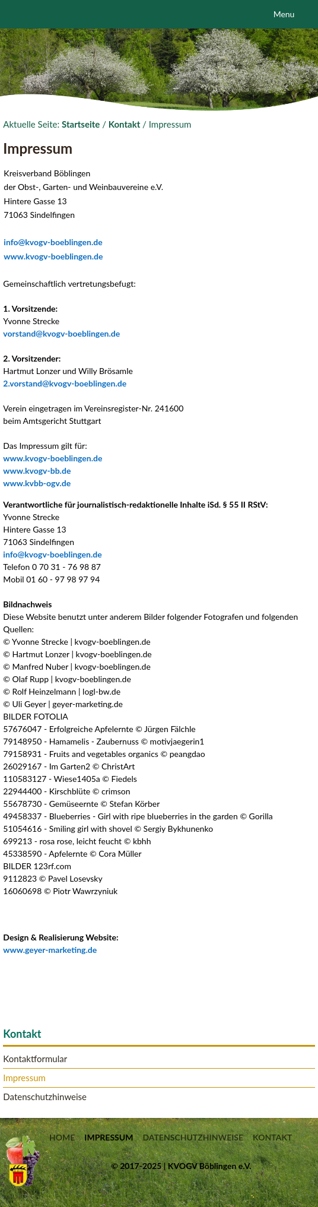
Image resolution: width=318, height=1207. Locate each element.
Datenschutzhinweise (45, 1096)
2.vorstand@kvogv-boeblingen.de (64, 383)
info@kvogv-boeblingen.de (53, 242)
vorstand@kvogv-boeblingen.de (61, 333)
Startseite (81, 124)
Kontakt (125, 124)
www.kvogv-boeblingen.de (53, 256)
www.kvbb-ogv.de (37, 483)
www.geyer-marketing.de (50, 950)
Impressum (24, 1077)
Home (62, 1137)
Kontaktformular (35, 1058)
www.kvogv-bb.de (37, 470)
